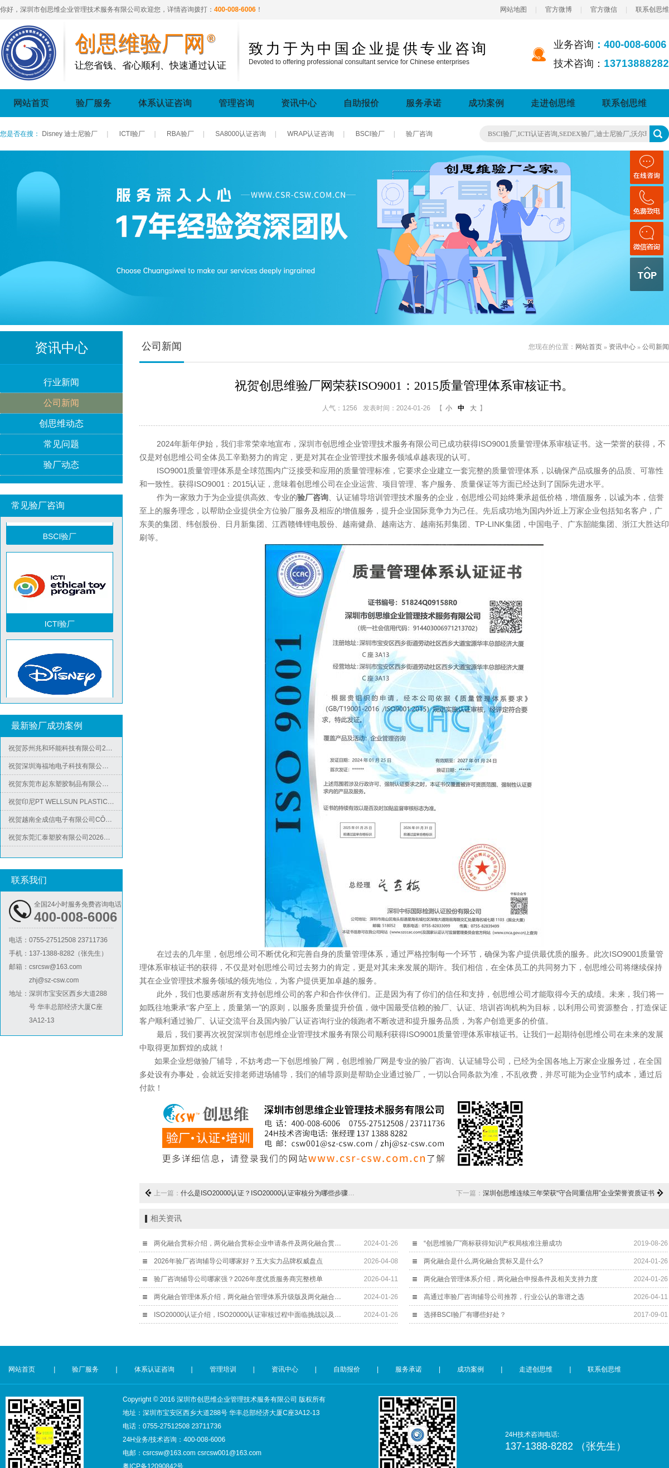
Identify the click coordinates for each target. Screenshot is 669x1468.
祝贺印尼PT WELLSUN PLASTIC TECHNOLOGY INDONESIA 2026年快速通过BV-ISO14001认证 (65, 804)
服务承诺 (424, 103)
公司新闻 (61, 403)
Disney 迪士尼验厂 (70, 134)
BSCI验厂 (370, 134)
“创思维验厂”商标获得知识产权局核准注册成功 (493, 1243)
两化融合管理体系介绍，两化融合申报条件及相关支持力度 (511, 1279)
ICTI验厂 (132, 134)
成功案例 (486, 103)
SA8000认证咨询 (240, 134)
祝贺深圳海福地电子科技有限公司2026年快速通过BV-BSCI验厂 (65, 769)
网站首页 (31, 103)
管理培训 (223, 1369)
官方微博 (558, 9)
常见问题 (61, 444)
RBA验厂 (180, 134)
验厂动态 (61, 465)
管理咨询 (236, 103)
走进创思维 (553, 103)
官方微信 (603, 9)
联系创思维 (652, 9)
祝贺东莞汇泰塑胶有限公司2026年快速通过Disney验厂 (65, 840)
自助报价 (361, 103)
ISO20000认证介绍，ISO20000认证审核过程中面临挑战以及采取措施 (250, 1315)
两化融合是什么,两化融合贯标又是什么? (483, 1261)
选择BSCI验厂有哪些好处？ (465, 1315)
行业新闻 (61, 382)
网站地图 (513, 9)
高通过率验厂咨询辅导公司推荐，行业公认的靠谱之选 (504, 1297)
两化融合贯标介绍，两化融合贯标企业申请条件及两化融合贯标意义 (250, 1243)
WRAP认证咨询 (310, 134)
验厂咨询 (419, 134)
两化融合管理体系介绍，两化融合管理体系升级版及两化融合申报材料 (250, 1297)
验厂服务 (94, 103)
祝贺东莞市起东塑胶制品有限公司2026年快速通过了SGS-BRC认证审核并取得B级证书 (65, 787)
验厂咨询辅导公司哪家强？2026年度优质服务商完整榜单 (238, 1279)
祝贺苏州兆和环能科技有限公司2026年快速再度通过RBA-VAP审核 (65, 751)
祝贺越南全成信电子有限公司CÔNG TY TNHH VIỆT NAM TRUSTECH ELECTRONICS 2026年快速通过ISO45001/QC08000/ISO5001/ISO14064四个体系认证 (65, 822)
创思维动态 (61, 424)
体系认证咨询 (165, 103)
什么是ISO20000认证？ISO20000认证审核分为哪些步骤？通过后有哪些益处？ (298, 1193)
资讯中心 (299, 103)
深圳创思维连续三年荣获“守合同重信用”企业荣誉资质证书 (569, 1193)
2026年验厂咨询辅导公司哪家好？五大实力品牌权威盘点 (238, 1261)
